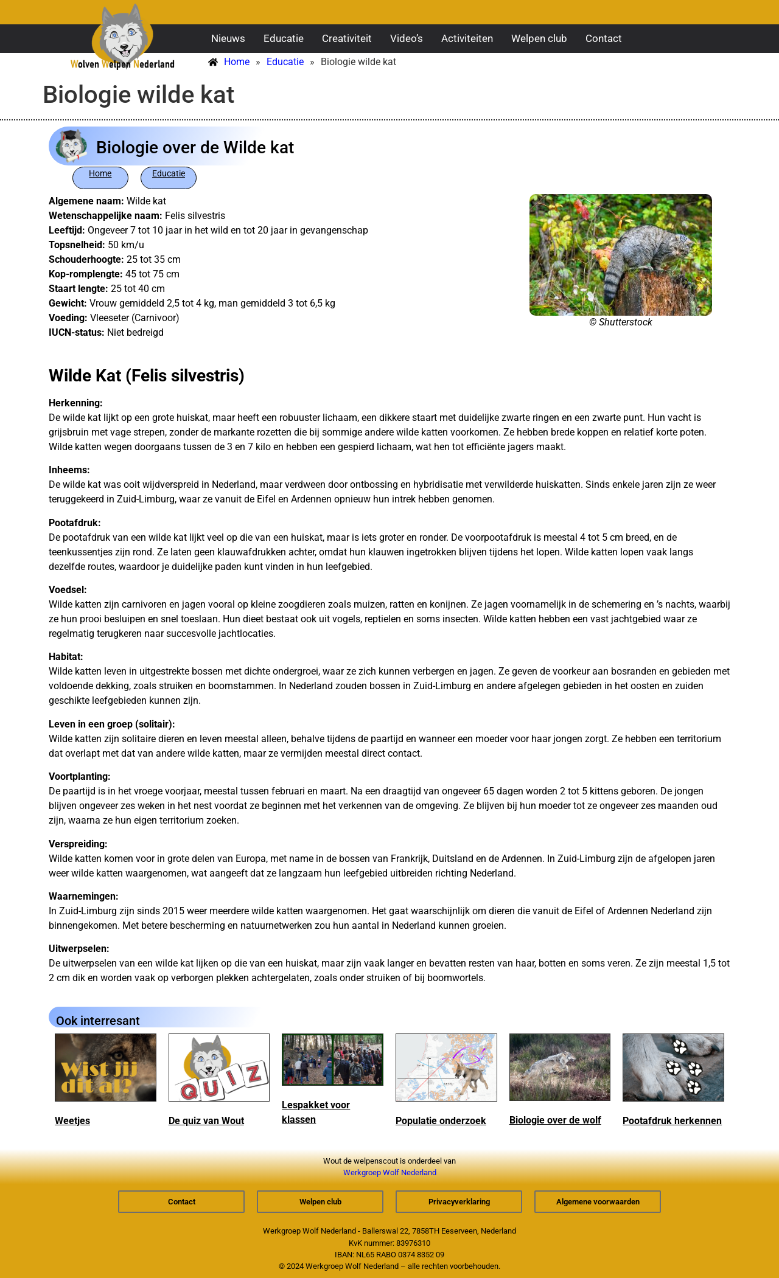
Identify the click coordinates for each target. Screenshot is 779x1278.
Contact (603, 38)
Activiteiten (467, 38)
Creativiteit (347, 38)
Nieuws (228, 38)
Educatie (284, 38)
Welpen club (539, 38)
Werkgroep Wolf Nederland (389, 1172)
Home (100, 173)
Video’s (406, 38)
